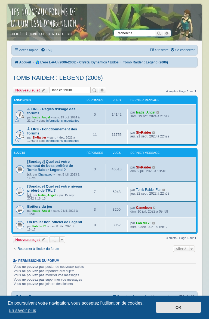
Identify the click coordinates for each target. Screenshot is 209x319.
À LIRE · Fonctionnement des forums (52, 131)
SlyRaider (39, 137)
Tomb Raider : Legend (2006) (58, 77)
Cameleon (144, 208)
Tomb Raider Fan (148, 190)
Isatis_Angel (41, 117)
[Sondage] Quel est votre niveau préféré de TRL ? (54, 188)
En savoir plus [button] (22, 310)
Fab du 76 (39, 226)
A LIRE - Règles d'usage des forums (51, 111)
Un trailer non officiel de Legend (54, 222)
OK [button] (179, 307)
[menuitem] (46, 50)
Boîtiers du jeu (39, 206)
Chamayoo (45, 174)
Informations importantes (62, 120)
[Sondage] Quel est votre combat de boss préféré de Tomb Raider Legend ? (50, 166)
